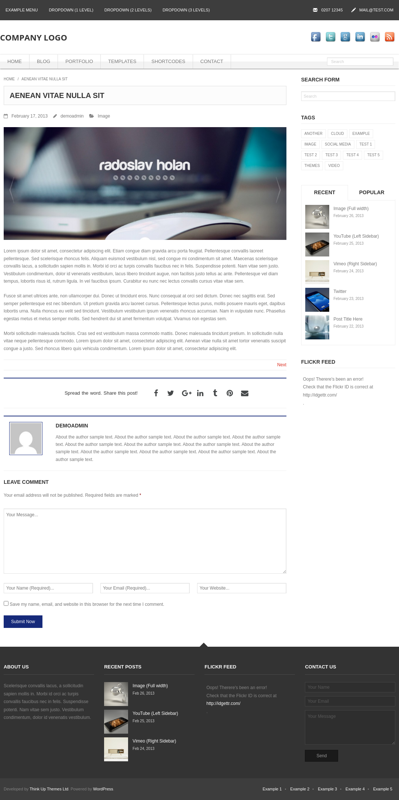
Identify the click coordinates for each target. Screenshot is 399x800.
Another (314, 134)
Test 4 (352, 155)
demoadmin (72, 116)
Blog (43, 61)
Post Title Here (347, 319)
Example (361, 134)
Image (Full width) (350, 208)
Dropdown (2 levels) (128, 10)
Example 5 (382, 789)
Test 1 (366, 144)
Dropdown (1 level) (71, 10)
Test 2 (311, 155)
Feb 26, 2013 (143, 693)
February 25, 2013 (348, 243)
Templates (122, 61)
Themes (312, 166)
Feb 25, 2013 (143, 721)
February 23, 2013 (348, 299)
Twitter (339, 291)
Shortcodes (168, 61)
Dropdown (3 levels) (186, 10)
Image (104, 116)
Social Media (338, 144)
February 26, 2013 (348, 216)
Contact (211, 61)
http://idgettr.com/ (320, 395)
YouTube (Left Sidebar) (356, 236)
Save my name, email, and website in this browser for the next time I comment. (87, 604)
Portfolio (79, 61)
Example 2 (299, 789)
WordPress (103, 789)
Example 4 (355, 789)
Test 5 (373, 155)
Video (334, 166)
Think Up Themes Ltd (49, 789)
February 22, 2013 (348, 326)
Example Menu (22, 10)
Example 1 (272, 789)
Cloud (337, 134)
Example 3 (327, 789)
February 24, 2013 (348, 271)
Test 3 (331, 155)
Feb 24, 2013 (143, 749)
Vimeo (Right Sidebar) (355, 263)
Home (14, 61)
